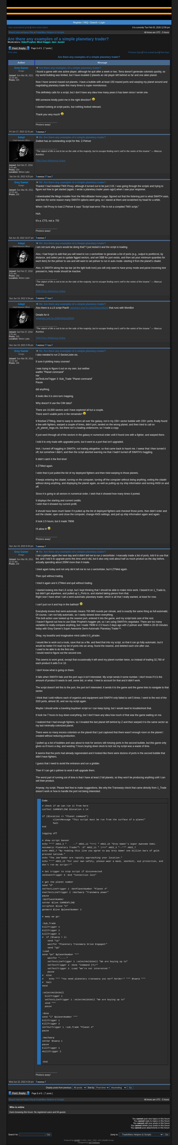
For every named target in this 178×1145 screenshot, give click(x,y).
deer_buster (58, 42)
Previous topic (134, 52)
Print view (12, 52)
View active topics (39, 27)
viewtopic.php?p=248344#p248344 (89, 307)
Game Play (28, 32)
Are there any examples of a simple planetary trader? (58, 39)
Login (102, 22)
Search (93, 22)
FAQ (86, 22)
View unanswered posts (19, 27)
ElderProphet (28, 42)
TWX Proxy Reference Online (50, 160)
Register (77, 22)
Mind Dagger (43, 42)
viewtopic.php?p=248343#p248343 (55, 318)
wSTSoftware (94, 1142)
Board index (15, 32)
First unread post (150, 52)
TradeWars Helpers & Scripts (50, 32)
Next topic (164, 52)
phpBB (77, 1140)
